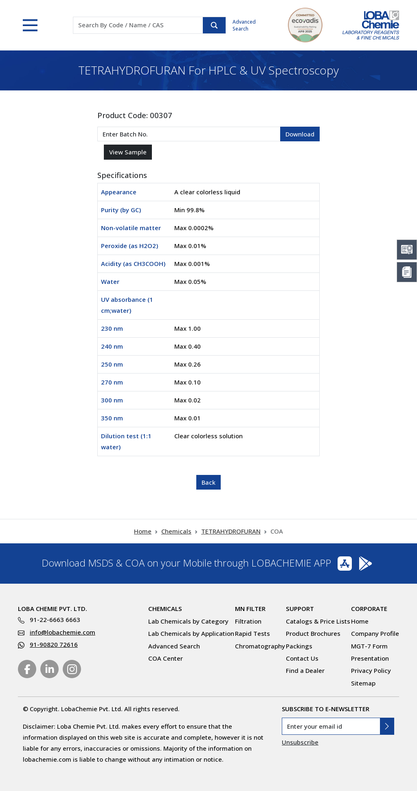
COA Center (165, 658)
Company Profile (375, 633)
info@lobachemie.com (62, 632)
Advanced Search (244, 25)
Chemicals (176, 531)
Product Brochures (313, 633)
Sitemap (363, 683)
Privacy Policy (371, 670)
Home (142, 531)
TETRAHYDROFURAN (231, 531)
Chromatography (260, 646)
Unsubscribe (300, 742)
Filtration (248, 621)
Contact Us (302, 658)
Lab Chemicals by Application (191, 633)
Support (300, 608)
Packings (299, 646)
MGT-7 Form (369, 646)
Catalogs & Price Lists (318, 621)
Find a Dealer (305, 670)
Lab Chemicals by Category (188, 621)
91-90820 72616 (54, 644)
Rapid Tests (252, 633)
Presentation (370, 658)
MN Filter (250, 608)
